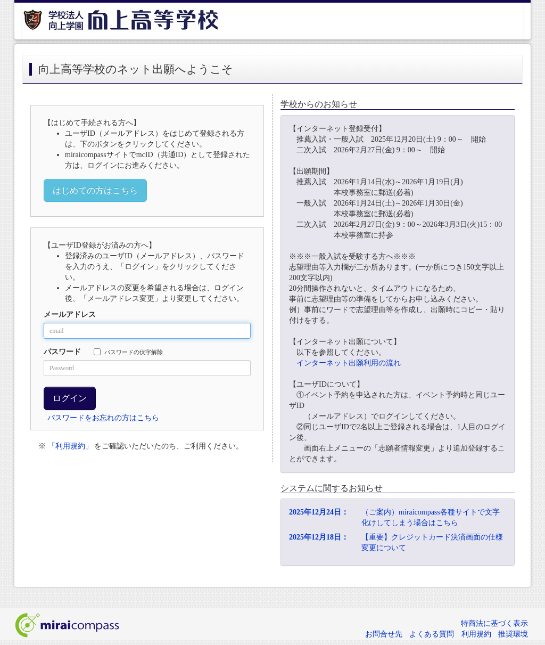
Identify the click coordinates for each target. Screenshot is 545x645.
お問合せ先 (383, 634)
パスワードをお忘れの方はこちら (103, 418)
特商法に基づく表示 (494, 623)
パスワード (62, 352)
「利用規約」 (70, 446)
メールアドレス (70, 315)
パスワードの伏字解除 (128, 351)
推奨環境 (513, 634)
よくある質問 (431, 634)
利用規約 (476, 634)
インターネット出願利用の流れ (348, 363)
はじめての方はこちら (95, 190)
